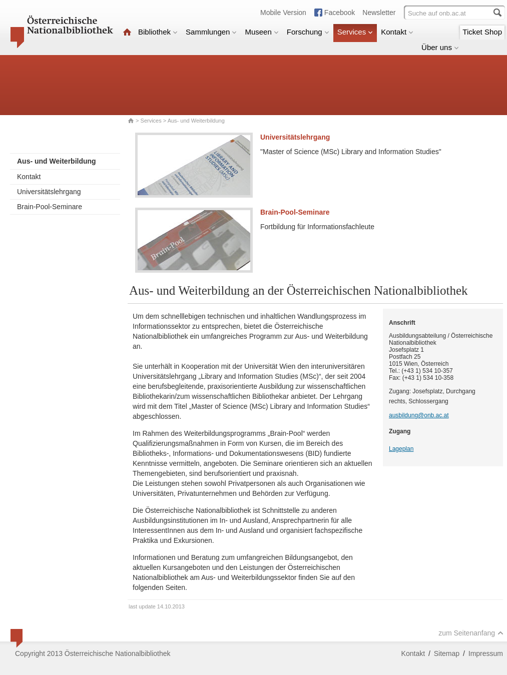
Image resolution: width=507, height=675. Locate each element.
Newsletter (378, 13)
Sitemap (446, 653)
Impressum (485, 653)
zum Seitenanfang (470, 633)
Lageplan (401, 448)
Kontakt (397, 32)
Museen (261, 32)
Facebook (339, 13)
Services (355, 32)
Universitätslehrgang (49, 192)
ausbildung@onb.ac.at (419, 415)
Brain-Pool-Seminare (49, 207)
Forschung (308, 32)
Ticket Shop (482, 32)
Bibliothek (158, 32)
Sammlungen (211, 32)
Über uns (440, 47)
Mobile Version (283, 13)
